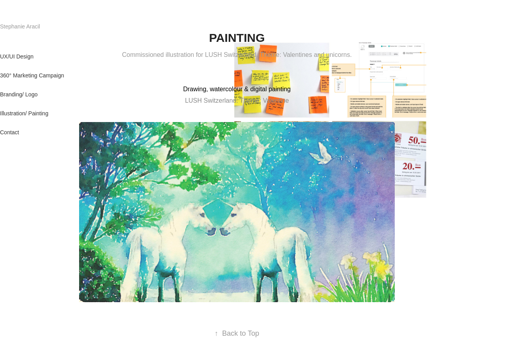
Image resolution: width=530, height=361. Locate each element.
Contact (9, 132)
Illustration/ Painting (24, 113)
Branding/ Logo (19, 94)
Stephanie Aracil (24, 26)
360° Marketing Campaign (32, 75)
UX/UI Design (17, 56)
